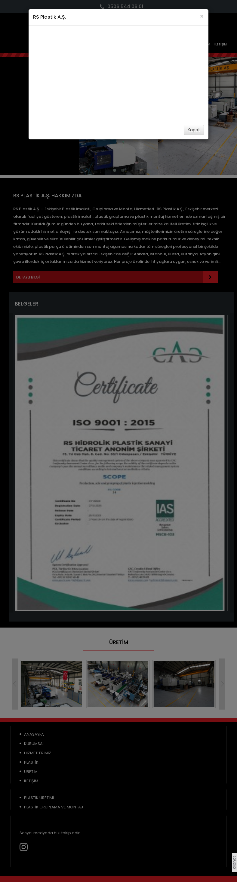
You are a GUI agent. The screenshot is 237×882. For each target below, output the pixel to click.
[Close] (202, 16)
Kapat (194, 130)
